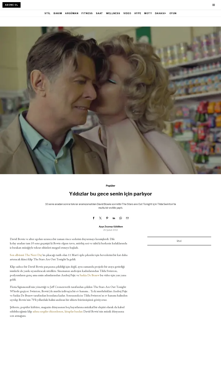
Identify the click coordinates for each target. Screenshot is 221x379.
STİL (48, 13)
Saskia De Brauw (89, 275)
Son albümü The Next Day (26, 255)
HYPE (137, 13)
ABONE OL (11, 5)
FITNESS (87, 13)
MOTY (148, 13)
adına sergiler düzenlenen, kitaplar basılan (58, 311)
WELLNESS (113, 13)
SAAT (99, 13)
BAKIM (58, 13)
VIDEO (127, 13)
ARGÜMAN (71, 13)
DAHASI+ (160, 13)
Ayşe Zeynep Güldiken (111, 226)
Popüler (110, 185)
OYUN (173, 13)
